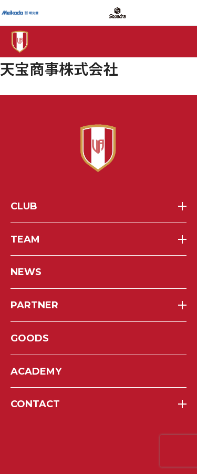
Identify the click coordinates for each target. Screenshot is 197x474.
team (25, 239)
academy (36, 371)
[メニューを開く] (172, 41)
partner (34, 305)
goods (30, 338)
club (24, 206)
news (26, 272)
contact (35, 404)
